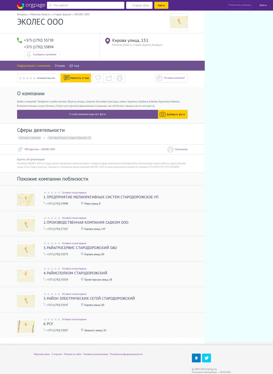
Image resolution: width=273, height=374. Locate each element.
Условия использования (95, 351)
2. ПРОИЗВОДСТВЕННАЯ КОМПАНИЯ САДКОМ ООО (85, 222)
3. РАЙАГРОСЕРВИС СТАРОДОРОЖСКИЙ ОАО (80, 247)
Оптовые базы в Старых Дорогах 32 (70, 137)
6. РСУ (48, 323)
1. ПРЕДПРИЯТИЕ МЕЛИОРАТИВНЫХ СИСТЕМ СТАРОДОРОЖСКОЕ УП (100, 197)
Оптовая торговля (30, 137)
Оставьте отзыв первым (74, 192)
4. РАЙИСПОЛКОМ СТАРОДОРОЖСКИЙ (75, 273)
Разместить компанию (240, 5)
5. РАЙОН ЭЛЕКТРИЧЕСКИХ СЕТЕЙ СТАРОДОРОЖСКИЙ (89, 298)
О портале (57, 351)
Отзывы (60, 66)
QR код (74, 66)
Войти (263, 5)
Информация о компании (33, 66)
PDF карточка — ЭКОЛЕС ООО (36, 149)
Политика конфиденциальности (126, 351)
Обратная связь (42, 351)
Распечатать (177, 149)
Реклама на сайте (73, 351)
